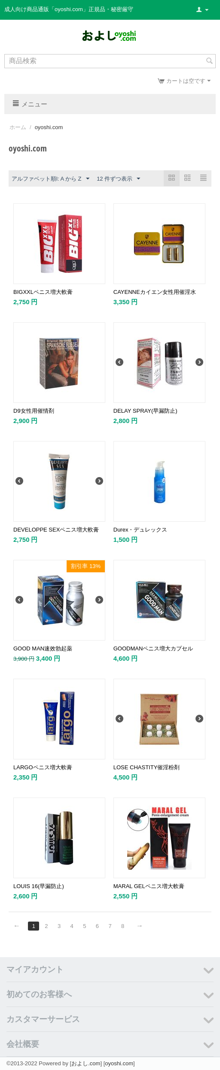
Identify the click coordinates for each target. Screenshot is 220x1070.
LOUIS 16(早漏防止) (38, 886)
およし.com (85, 1063)
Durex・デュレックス (140, 529)
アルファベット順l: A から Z (50, 179)
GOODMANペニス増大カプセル (153, 648)
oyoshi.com (119, 1063)
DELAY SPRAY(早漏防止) (145, 411)
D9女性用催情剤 (33, 411)
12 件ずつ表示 (118, 179)
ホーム (17, 127)
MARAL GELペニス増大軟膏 (148, 886)
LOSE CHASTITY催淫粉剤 (146, 767)
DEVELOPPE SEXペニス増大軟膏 (56, 529)
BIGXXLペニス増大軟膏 (43, 292)
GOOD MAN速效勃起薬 (42, 648)
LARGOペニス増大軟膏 (42, 767)
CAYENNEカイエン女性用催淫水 (154, 292)
